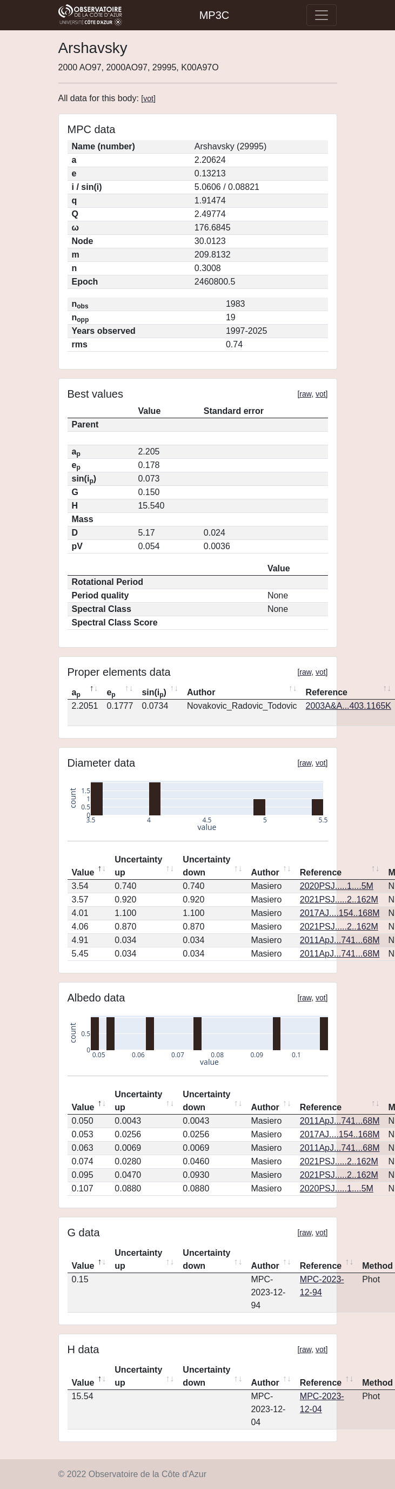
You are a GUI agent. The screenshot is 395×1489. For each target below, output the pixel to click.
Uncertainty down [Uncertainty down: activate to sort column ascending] (206, 866)
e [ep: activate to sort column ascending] (110, 693)
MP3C (214, 15)
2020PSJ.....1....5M (336, 886)
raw (305, 394)
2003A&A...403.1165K (348, 705)
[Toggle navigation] (321, 15)
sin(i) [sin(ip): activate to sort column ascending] (154, 693)
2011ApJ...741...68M (340, 940)
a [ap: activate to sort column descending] (76, 693)
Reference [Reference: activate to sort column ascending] (321, 872)
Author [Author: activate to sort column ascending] (201, 692)
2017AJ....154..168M (340, 913)
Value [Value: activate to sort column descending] (83, 872)
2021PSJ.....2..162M (339, 899)
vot (148, 98)
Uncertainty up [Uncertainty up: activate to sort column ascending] (138, 866)
